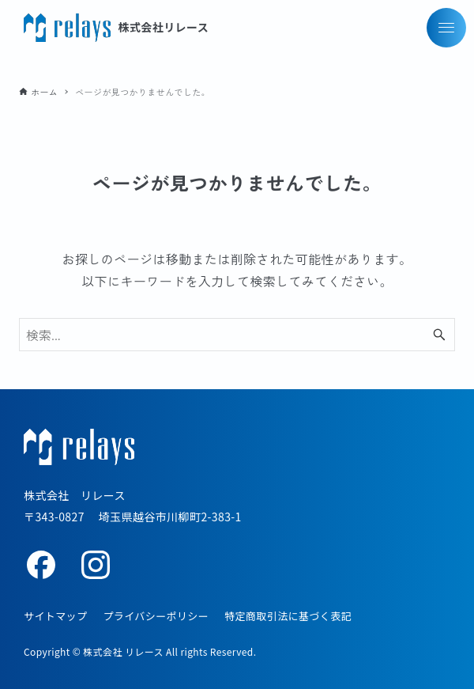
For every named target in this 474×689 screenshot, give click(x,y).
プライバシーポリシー (156, 615)
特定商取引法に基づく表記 (288, 615)
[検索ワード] (237, 334)
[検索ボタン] (439, 334)
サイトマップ (55, 615)
